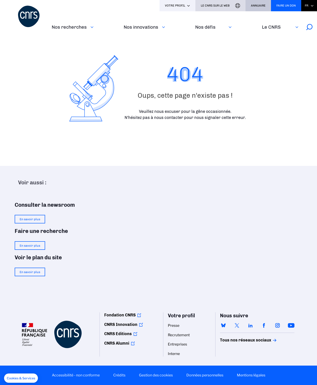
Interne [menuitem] (174, 354)
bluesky (223, 325)
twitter (237, 325)
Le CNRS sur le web (215, 5)
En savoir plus (30, 219)
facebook (264, 325)
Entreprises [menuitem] (177, 344)
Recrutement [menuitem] (179, 335)
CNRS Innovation (120, 324)
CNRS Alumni (116, 343)
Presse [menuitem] (173, 325)
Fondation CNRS (120, 315)
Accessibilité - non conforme (76, 375)
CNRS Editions (118, 333)
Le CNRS (271, 27)
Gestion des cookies (156, 375)
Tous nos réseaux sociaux (238, 340)
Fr (306, 5)
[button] (21, 378)
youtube (291, 325)
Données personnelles (204, 375)
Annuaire (258, 5)
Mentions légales (251, 375)
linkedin (250, 325)
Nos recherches (69, 27)
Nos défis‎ (205, 27)
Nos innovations (141, 27)
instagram (277, 325)
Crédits (119, 375)
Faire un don (286, 5)
